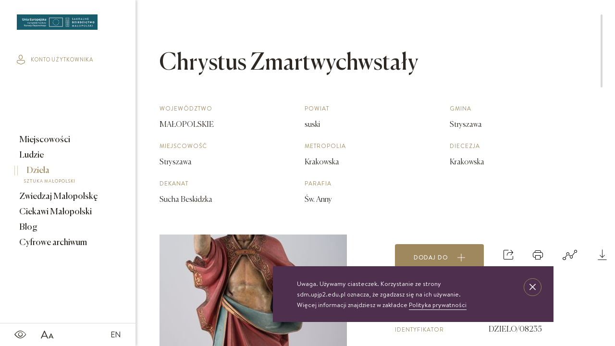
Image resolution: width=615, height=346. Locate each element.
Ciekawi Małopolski (55, 212)
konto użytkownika (55, 59)
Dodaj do (440, 257)
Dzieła (61, 176)
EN (116, 334)
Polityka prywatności (438, 304)
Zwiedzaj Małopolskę (58, 196)
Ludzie (31, 155)
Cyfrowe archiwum (52, 242)
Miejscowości (44, 140)
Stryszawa (176, 162)
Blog (27, 227)
